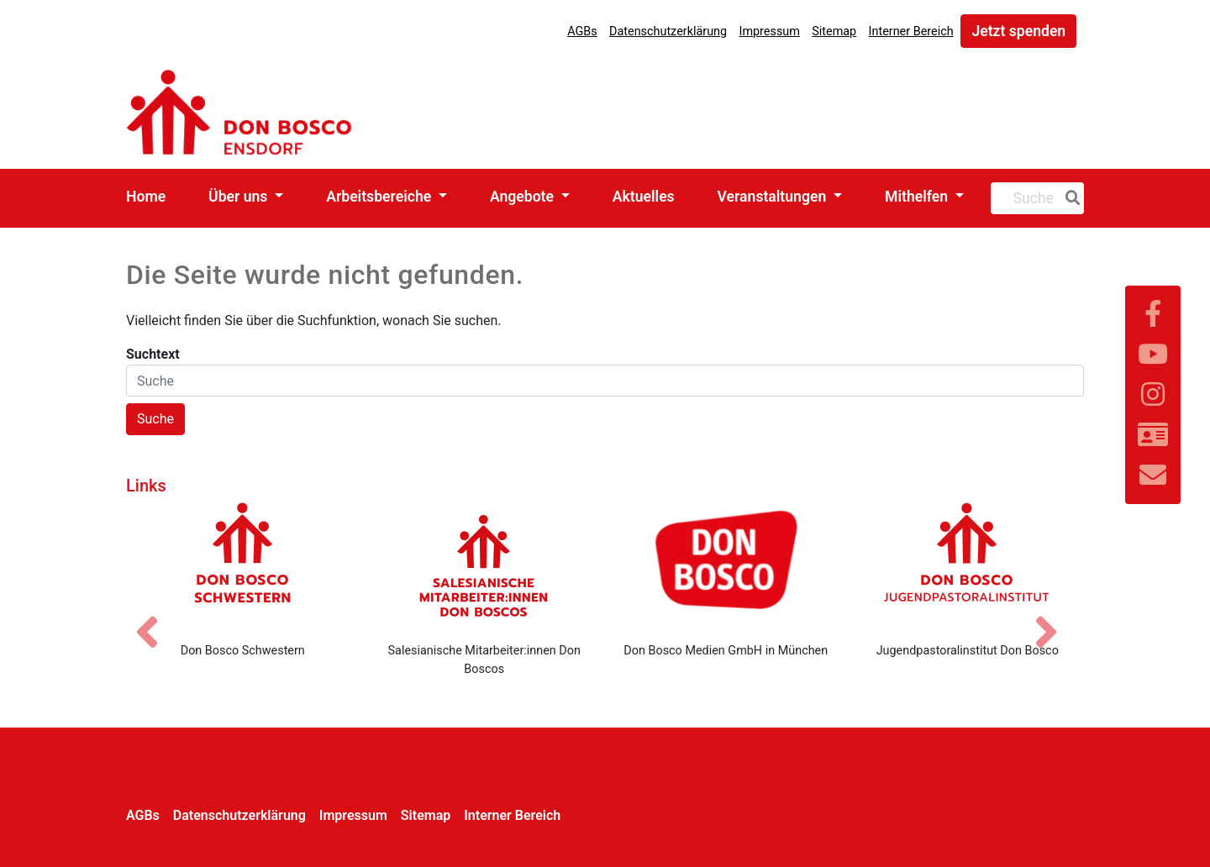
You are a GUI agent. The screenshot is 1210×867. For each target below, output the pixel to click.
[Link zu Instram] (1153, 395)
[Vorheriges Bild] (155, 617)
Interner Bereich (911, 31)
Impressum (769, 31)
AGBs (582, 31)
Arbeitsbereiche (380, 196)
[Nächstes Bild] (1055, 617)
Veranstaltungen (774, 196)
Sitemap (834, 31)
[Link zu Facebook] (1152, 314)
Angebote (523, 196)
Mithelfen (918, 196)
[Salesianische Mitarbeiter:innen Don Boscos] (485, 565)
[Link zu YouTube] (1153, 354)
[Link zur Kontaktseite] (1153, 435)
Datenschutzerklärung (668, 31)
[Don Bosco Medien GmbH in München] (726, 565)
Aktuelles (644, 196)
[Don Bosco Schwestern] (243, 565)
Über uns (239, 196)
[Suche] (1069, 198)
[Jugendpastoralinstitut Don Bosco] (968, 565)
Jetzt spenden (1018, 31)
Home (146, 196)
